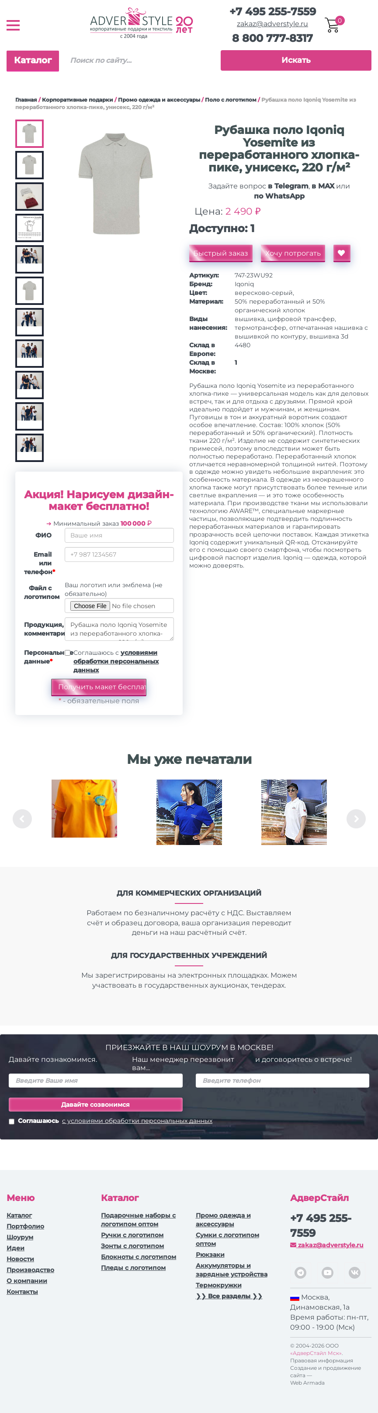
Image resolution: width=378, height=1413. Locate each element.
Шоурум (20, 1237)
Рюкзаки (210, 1255)
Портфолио (25, 1226)
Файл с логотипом (41, 592)
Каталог (33, 60)
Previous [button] (22, 818)
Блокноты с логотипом (138, 1257)
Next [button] (356, 818)
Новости (20, 1259)
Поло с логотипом (231, 99)
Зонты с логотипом (132, 1246)
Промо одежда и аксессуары (159, 99)
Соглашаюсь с (116, 661)
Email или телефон (39, 563)
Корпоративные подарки (77, 99)
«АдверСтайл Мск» (316, 1353)
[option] (84, 819)
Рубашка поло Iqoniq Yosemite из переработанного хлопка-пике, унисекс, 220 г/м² (119, 629)
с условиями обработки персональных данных (137, 1121)
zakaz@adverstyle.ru (272, 24)
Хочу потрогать (293, 253)
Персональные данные (41, 657)
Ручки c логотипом (132, 1235)
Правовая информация (321, 1360)
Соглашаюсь (110, 1122)
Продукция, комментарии (41, 629)
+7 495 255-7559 (272, 11)
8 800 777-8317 (272, 38)
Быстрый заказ (221, 253)
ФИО (43, 535)
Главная (26, 99)
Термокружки (219, 1285)
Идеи (15, 1248)
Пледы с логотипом (133, 1268)
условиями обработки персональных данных (116, 661)
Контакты (22, 1292)
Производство (30, 1270)
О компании (27, 1281)
